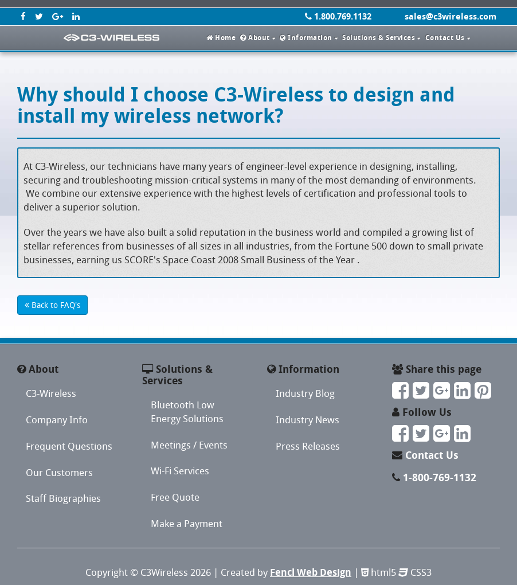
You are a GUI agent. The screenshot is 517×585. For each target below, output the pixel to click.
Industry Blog (305, 393)
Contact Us (432, 455)
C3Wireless (164, 572)
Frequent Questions (69, 446)
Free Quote (175, 497)
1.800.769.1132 (338, 16)
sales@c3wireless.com (450, 16)
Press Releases (308, 446)
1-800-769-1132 (439, 477)
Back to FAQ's (52, 304)
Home (221, 37)
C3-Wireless (51, 393)
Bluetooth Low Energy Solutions (187, 411)
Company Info (57, 419)
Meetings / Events (189, 444)
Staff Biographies (63, 498)
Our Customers (59, 472)
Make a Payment (186, 523)
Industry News (307, 419)
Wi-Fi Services (180, 470)
